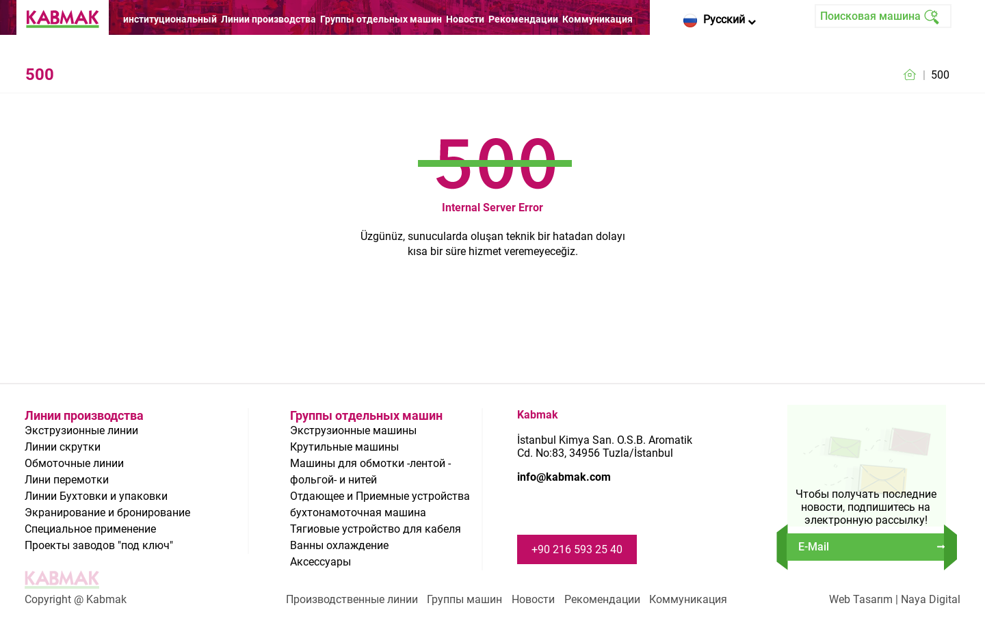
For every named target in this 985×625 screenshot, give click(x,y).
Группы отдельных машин (381, 19)
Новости (465, 19)
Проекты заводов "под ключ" (99, 545)
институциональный (170, 19)
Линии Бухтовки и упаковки (96, 496)
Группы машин (464, 599)
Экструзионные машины (353, 430)
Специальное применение (90, 528)
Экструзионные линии (81, 430)
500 (940, 74)
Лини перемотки (67, 479)
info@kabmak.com (564, 476)
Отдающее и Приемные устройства (380, 496)
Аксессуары (320, 561)
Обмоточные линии (74, 463)
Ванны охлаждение (339, 545)
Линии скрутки (63, 446)
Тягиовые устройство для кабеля (375, 528)
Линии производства (268, 19)
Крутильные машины (344, 446)
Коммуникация (597, 19)
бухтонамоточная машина (358, 512)
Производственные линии (352, 599)
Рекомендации (523, 19)
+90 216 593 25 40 (576, 549)
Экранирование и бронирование (107, 512)
